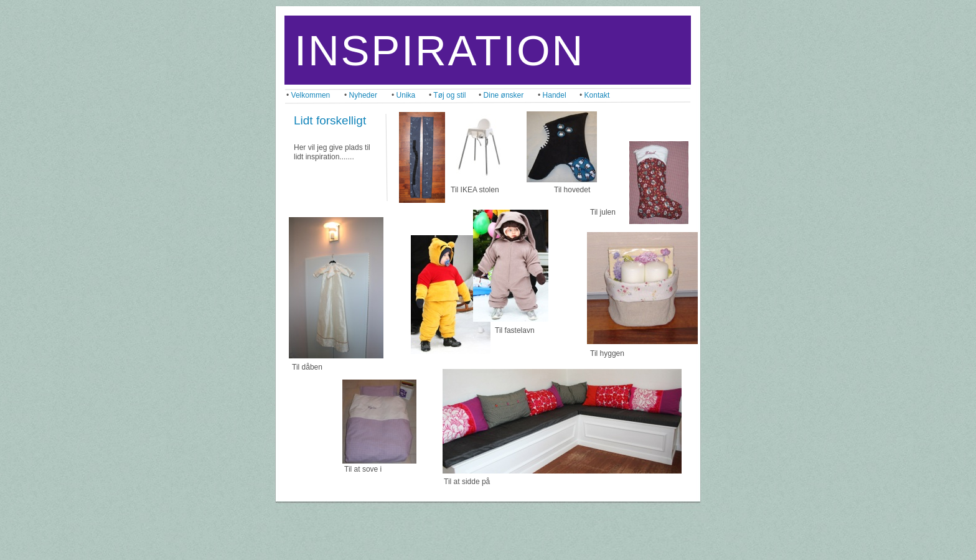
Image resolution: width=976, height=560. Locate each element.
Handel (554, 95)
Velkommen (311, 95)
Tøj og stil (449, 95)
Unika (406, 95)
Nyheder (363, 95)
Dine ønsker (504, 95)
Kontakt (597, 95)
